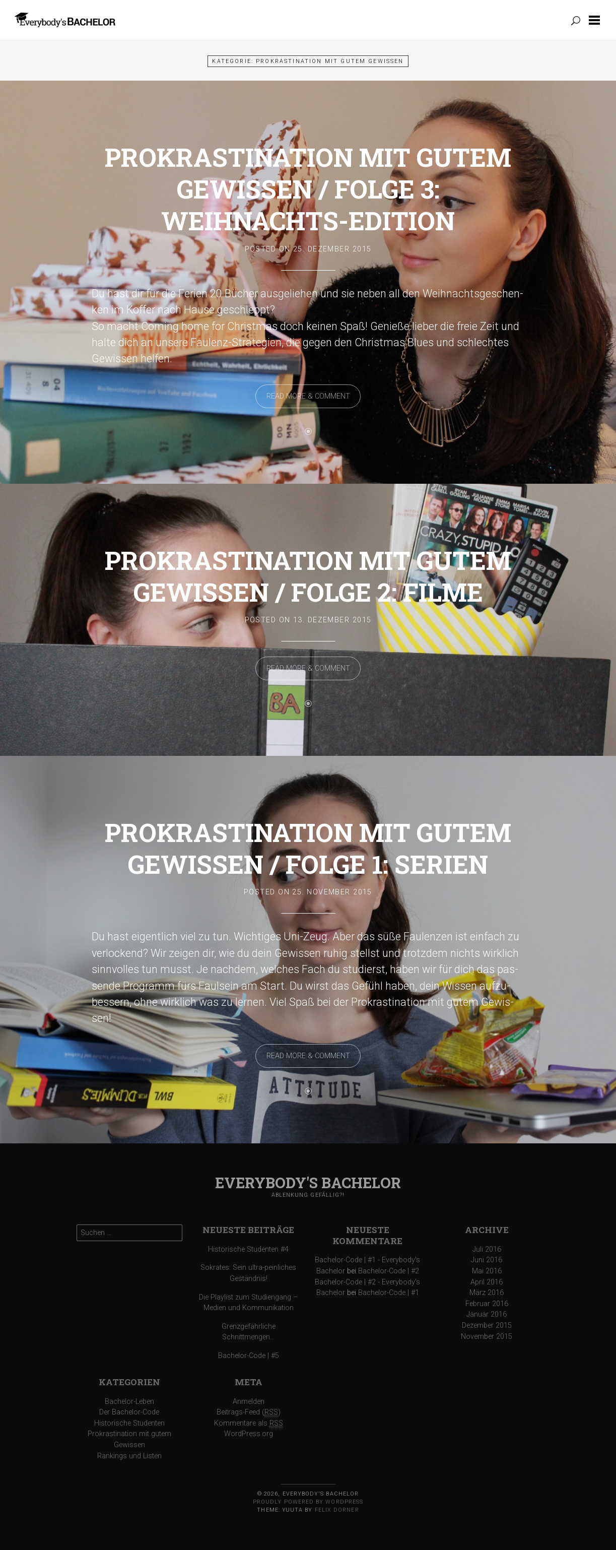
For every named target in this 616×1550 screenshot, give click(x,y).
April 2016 (486, 1282)
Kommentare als (248, 1423)
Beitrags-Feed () (249, 1412)
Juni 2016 (486, 1260)
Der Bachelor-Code (129, 1412)
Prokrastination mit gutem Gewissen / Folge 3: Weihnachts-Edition (308, 188)
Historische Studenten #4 (248, 1249)
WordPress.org (248, 1434)
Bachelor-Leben (129, 1401)
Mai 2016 (487, 1271)
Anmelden (248, 1401)
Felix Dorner (337, 1510)
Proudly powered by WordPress (308, 1502)
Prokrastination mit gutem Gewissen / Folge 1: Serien (308, 848)
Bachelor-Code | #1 (388, 1292)
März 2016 (486, 1292)
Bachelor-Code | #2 (388, 1271)
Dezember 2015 (487, 1325)
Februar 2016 (486, 1304)
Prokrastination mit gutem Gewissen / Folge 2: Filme (308, 576)
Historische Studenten (129, 1423)
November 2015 (486, 1336)
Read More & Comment (308, 396)
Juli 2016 (486, 1249)
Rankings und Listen (129, 1456)
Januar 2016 (486, 1314)
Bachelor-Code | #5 (248, 1355)
